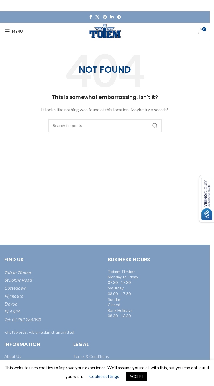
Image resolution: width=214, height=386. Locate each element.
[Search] (105, 125)
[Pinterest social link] (105, 17)
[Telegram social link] (119, 17)
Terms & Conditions (91, 356)
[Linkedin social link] (112, 17)
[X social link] (97, 17)
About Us (12, 356)
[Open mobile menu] (13, 31)
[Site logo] (105, 30)
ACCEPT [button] (137, 376)
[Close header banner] (203, 5)
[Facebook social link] (90, 17)
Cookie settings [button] (104, 376)
